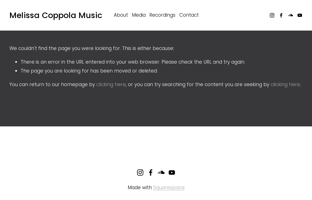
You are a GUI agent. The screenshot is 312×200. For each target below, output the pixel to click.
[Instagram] (272, 15)
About (121, 15)
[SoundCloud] (290, 15)
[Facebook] (281, 15)
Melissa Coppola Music (55, 15)
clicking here (111, 84)
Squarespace (169, 187)
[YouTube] (300, 15)
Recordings (162, 15)
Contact (189, 15)
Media (139, 15)
